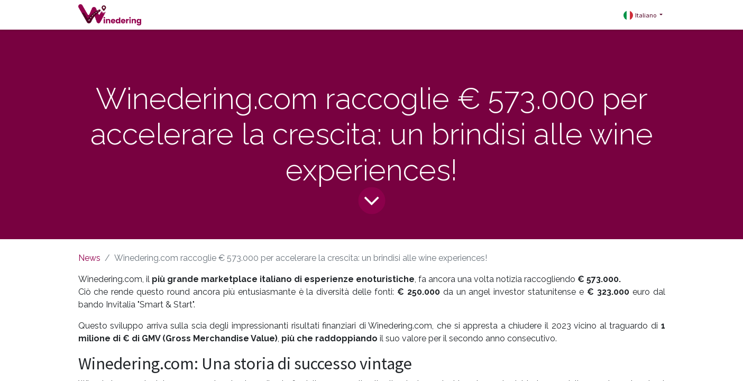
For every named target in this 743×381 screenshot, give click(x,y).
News (89, 258)
